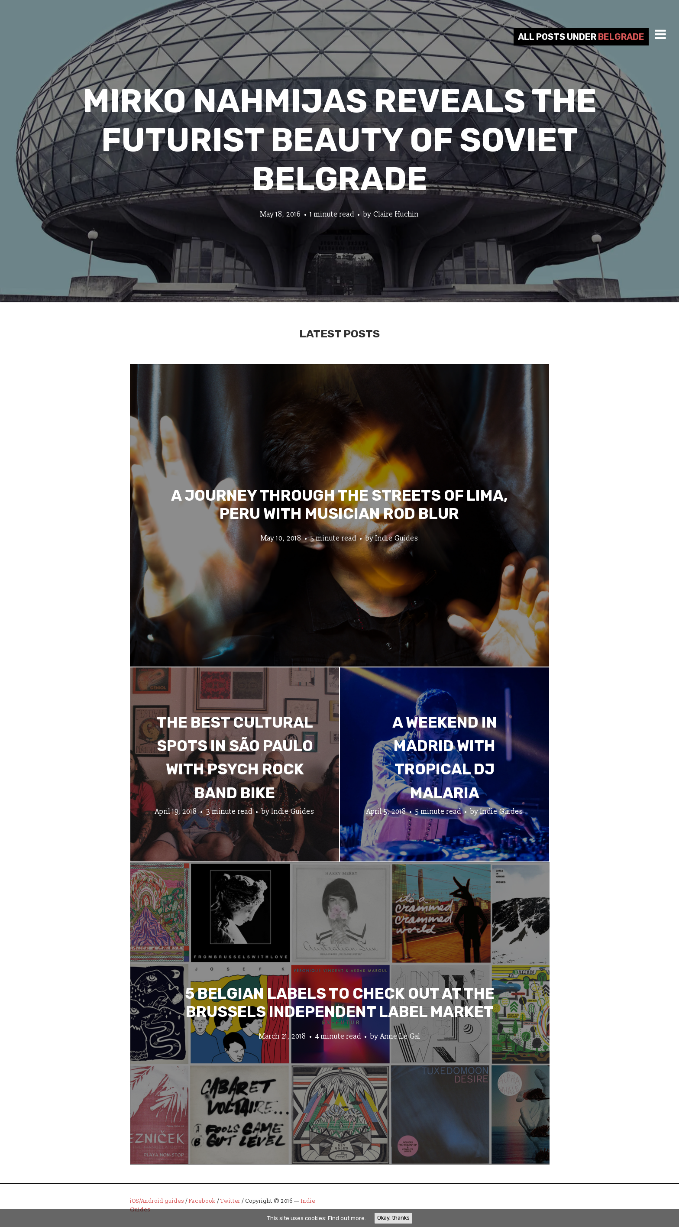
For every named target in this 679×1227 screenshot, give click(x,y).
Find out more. (347, 1218)
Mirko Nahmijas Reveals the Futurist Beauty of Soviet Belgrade (340, 140)
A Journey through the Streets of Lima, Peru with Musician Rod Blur (339, 504)
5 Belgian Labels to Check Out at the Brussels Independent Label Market (340, 1002)
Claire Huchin (396, 214)
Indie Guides (396, 538)
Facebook (202, 1201)
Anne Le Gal (400, 1036)
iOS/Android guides (157, 1201)
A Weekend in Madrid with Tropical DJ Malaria (444, 757)
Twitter (230, 1201)
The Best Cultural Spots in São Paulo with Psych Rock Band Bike (235, 757)
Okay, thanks (393, 1217)
